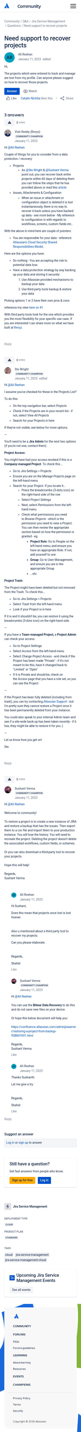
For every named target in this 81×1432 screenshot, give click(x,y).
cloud (9, 1255)
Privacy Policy (21, 1398)
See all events (21, 1290)
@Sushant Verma (57, 170)
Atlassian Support (55, 701)
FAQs (16, 1341)
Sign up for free (22, 1180)
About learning (21, 1362)
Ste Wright (22, 369)
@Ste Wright (34, 170)
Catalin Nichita (30, 98)
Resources (19, 1368)
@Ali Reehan (16, 147)
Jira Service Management (48, 21)
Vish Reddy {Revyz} (27, 132)
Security (18, 1410)
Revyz (18, 327)
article (62, 187)
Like (14, 969)
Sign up (23, 1142)
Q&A (26, 21)
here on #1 (36, 307)
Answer (12, 91)
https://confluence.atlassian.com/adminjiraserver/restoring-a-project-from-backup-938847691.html (43, 1031)
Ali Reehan (25, 54)
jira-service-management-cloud (25, 1260)
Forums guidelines (24, 1348)
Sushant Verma (25, 788)
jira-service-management (32, 1255)
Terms (17, 1404)
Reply (8, 344)
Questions (14, 25)
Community (29, 6)
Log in (10, 1142)
